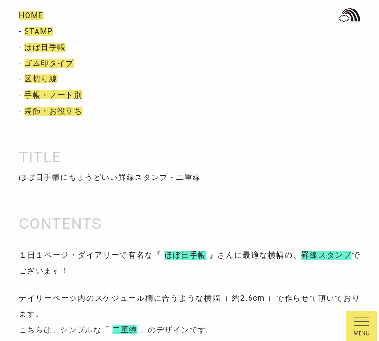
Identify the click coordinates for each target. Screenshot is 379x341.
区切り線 (40, 78)
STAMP (38, 31)
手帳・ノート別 (53, 94)
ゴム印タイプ (49, 63)
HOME (31, 15)
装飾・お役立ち (53, 111)
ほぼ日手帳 (44, 47)
